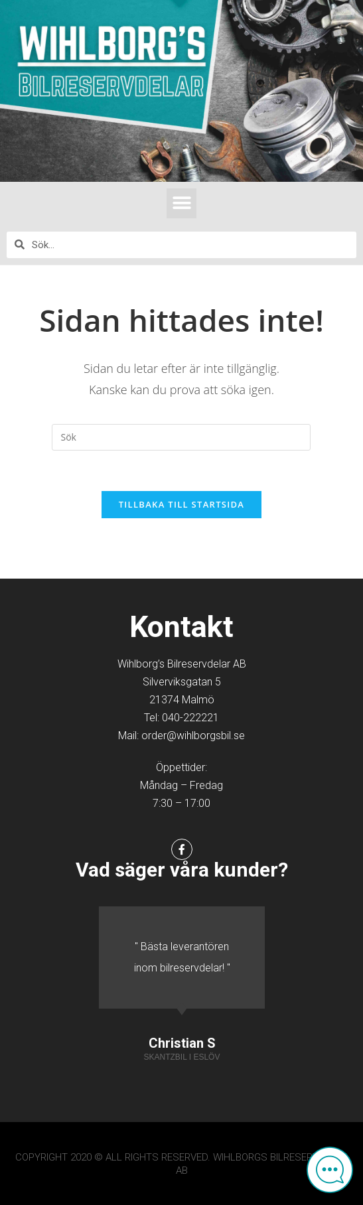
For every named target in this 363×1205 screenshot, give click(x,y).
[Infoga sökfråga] (181, 437)
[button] (181, 203)
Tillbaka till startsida (182, 504)
